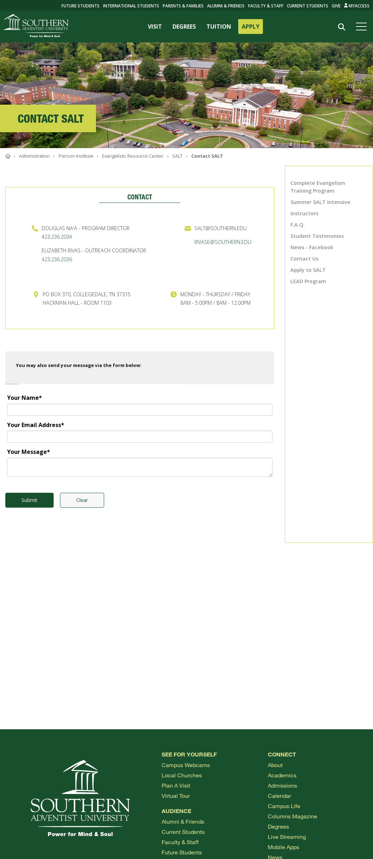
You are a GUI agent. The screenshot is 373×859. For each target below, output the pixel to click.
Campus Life (284, 805)
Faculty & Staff (265, 6)
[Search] (341, 27)
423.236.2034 (57, 236)
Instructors (304, 213)
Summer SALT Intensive (320, 202)
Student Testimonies (317, 236)
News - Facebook (311, 247)
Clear (82, 500)
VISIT (155, 26)
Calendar (279, 795)
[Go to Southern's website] (36, 26)
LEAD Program (308, 281)
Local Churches (182, 775)
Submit (29, 500)
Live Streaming (287, 836)
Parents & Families (183, 6)
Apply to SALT (308, 270)
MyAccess (357, 6)
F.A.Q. (297, 224)
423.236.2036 (57, 259)
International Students (131, 6)
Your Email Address (35, 425)
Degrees (278, 826)
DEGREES (184, 26)
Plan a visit (176, 785)
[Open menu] (362, 26)
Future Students (182, 852)
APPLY (250, 26)
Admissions (282, 785)
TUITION (218, 26)
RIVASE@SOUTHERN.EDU (222, 242)
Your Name (24, 398)
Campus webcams (186, 764)
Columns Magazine (292, 816)
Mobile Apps (283, 846)
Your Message (28, 452)
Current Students (307, 6)
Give (336, 6)
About (275, 764)
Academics (282, 775)
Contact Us (304, 258)
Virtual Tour (176, 795)
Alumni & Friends (226, 6)
